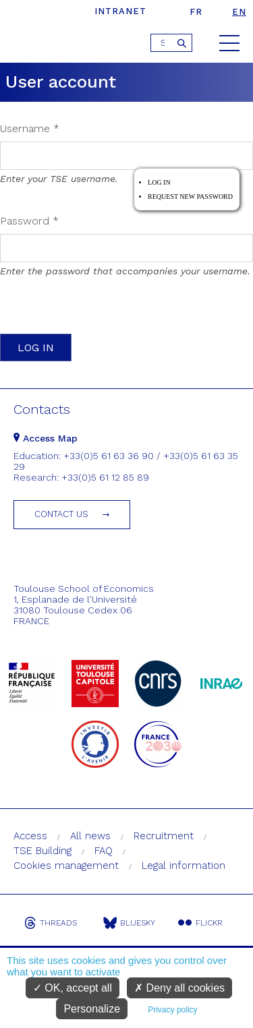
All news (90, 836)
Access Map (45, 438)
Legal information (183, 865)
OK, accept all (72, 988)
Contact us (61, 514)
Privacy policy (172, 1010)
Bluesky (129, 923)
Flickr (200, 923)
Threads (50, 923)
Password (29, 220)
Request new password (190, 196)
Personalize (91, 1009)
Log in (159, 182)
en (239, 12)
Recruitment (164, 836)
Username (29, 128)
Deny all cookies (179, 988)
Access (30, 836)
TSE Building (42, 851)
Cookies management (66, 865)
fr (196, 12)
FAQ (103, 851)
